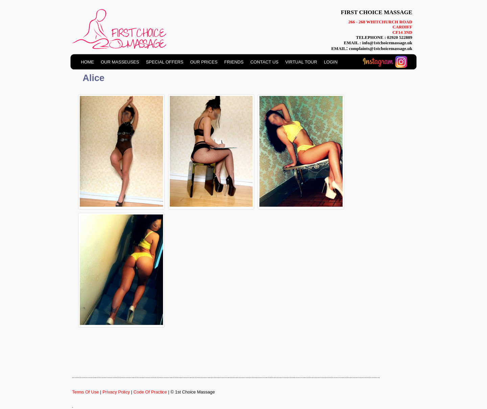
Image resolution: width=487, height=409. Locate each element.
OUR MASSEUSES (120, 62)
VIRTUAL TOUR (301, 62)
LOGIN (331, 62)
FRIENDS (234, 62)
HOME (87, 62)
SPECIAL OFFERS (164, 62)
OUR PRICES (203, 62)
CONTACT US (264, 62)
